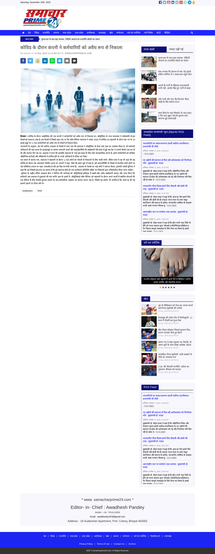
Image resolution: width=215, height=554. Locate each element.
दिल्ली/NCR (155, 536)
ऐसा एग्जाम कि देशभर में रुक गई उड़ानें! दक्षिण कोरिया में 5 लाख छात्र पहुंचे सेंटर (175, 73)
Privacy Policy (86, 544)
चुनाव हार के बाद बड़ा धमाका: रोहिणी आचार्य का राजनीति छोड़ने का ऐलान (70, 39)
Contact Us (119, 544)
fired (40, 191)
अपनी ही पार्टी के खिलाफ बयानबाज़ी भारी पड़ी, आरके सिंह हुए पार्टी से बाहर (174, 86)
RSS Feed (150, 387)
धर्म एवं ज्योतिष (133, 32)
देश (29, 32)
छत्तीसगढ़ (91, 32)
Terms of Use (103, 544)
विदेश (36, 32)
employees (27, 191)
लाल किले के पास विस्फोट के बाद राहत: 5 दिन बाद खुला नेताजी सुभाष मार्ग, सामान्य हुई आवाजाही (175, 116)
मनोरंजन (119, 32)
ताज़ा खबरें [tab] (149, 49)
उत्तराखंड (102, 32)
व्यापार (56, 32)
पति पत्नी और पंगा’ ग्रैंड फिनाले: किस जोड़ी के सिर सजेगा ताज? (173, 100)
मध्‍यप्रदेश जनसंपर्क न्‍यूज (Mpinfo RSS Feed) (164, 133)
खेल (111, 32)
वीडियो (167, 32)
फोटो (158, 32)
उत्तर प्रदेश (79, 32)
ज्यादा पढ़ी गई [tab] (176, 49)
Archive (132, 544)
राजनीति (46, 32)
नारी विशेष (148, 32)
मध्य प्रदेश (67, 32)
